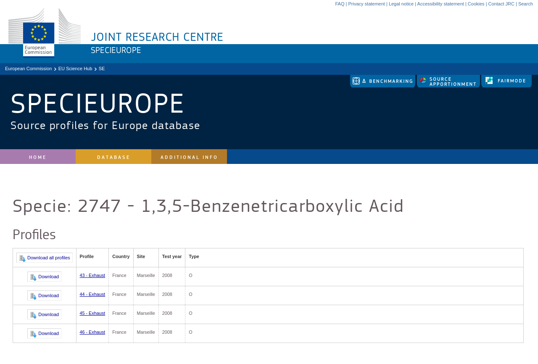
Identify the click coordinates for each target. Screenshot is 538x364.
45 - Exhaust (92, 313)
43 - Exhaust (92, 275)
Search (525, 3)
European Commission (28, 68)
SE (102, 68)
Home (38, 157)
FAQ (339, 3)
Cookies (476, 3)
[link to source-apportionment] (449, 86)
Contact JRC (501, 3)
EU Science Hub (75, 68)
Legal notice (401, 3)
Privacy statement (366, 3)
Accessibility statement (440, 3)
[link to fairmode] (506, 86)
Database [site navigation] (113, 157)
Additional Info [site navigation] (189, 157)
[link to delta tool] (383, 86)
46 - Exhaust (92, 332)
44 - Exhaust (92, 294)
